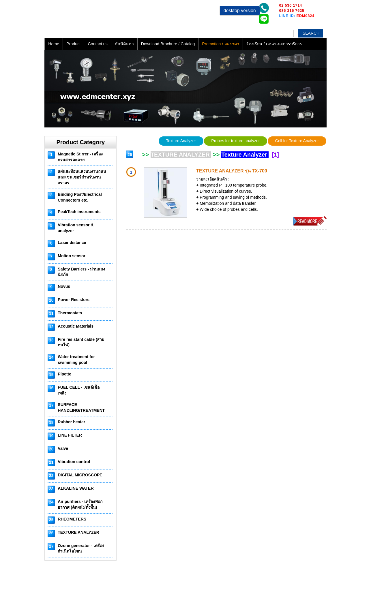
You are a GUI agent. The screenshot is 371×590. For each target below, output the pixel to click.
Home (53, 44)
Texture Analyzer (181, 140)
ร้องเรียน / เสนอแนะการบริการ (274, 44)
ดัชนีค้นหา (124, 44)
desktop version (240, 10)
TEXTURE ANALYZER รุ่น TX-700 (231, 170)
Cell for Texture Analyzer (297, 140)
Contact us (97, 44)
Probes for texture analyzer (235, 140)
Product (73, 44)
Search (311, 33)
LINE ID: (296, 16)
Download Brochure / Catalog (168, 44)
